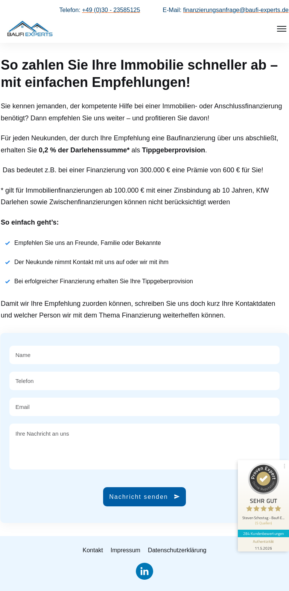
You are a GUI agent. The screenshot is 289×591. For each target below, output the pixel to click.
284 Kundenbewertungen (263, 533)
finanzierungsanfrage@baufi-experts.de (236, 10)
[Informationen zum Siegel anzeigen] (263, 544)
